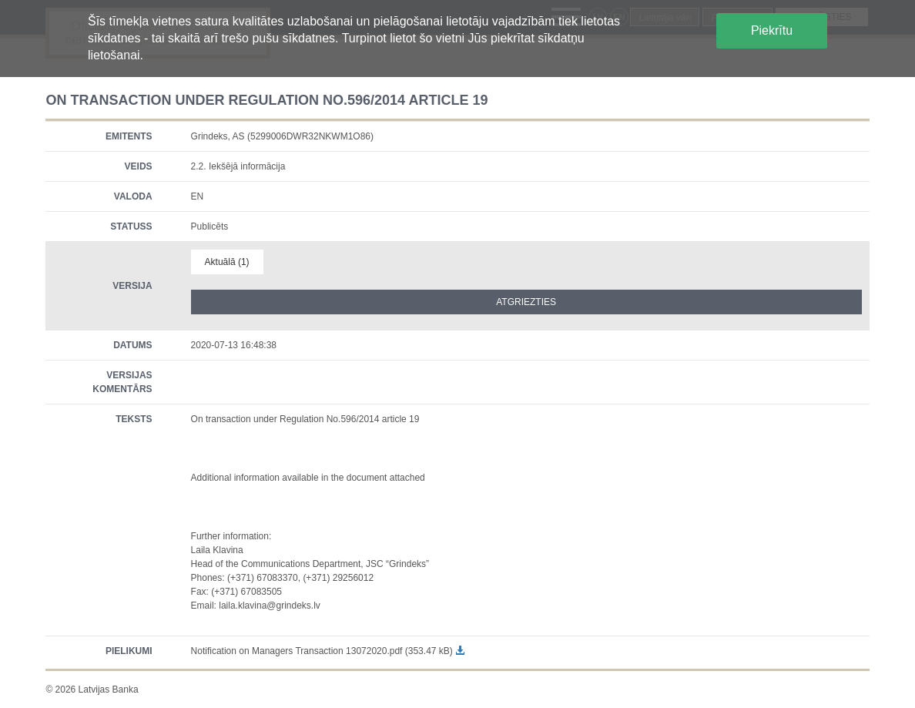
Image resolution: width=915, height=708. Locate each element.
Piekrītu (772, 30)
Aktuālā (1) (227, 262)
